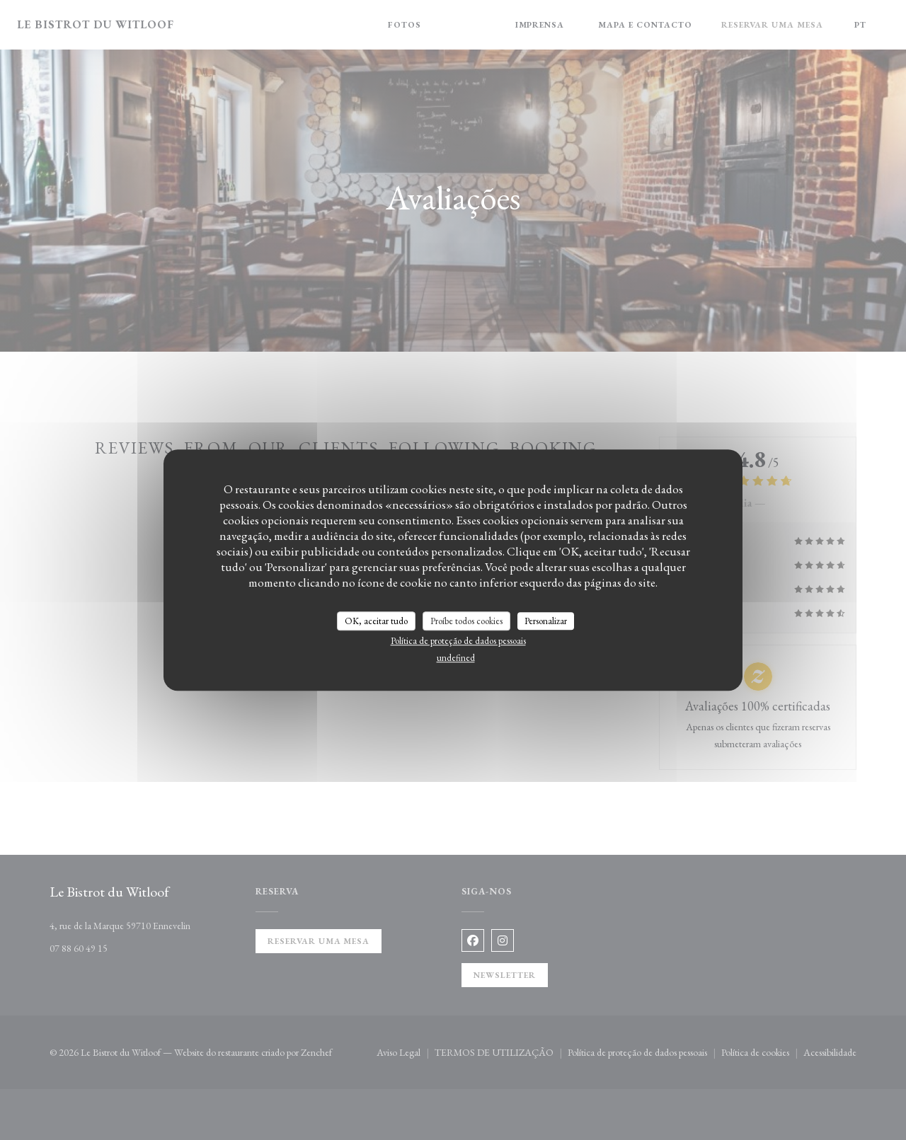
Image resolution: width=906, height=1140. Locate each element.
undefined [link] (456, 658)
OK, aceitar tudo (376, 621)
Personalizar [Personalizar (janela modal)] (545, 621)
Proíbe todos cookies (466, 621)
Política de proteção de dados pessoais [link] (458, 641)
